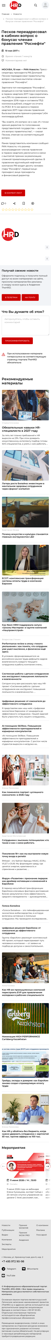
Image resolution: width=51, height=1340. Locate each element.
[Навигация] (3, 5)
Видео (5, 1235)
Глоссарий (41, 1235)
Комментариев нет (14, 60)
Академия (24, 1240)
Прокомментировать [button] (17, 341)
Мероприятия (8, 1249)
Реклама (40, 1230)
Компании (7, 1239)
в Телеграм (11, 297)
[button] (45, 5)
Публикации (8, 1230)
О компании (42, 1225)
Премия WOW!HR (23, 1226)
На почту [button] (30, 297)
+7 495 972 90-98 (13, 1261)
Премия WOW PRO (24, 1234)
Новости (6, 1225)
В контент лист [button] (13, 193)
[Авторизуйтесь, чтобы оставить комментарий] (25, 325)
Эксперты (6, 1244)
